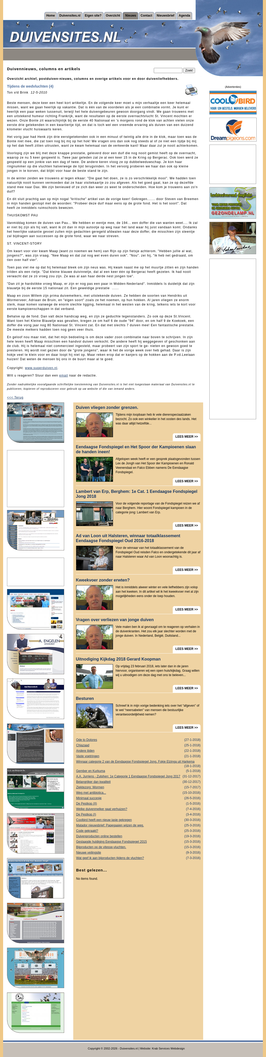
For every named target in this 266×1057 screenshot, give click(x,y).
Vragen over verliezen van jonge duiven (115, 620)
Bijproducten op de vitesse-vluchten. (138, 847)
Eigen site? (93, 15)
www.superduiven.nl (41, 368)
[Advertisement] (36, 479)
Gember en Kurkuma (138, 771)
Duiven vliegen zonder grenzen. (107, 407)
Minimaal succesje (138, 798)
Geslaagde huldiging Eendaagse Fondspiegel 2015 (138, 842)
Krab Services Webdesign (168, 1048)
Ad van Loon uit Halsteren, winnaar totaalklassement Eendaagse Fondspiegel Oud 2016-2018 (128, 538)
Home (50, 15)
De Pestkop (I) (138, 814)
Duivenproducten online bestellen (138, 836)
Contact (146, 15)
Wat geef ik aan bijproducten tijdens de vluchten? (138, 858)
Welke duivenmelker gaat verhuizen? (138, 809)
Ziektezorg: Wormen (138, 787)
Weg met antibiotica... (138, 793)
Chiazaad (138, 745)
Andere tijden (138, 751)
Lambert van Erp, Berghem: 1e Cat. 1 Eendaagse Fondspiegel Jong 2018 (136, 494)
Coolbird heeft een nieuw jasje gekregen (138, 820)
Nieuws (130, 15)
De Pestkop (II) (138, 803)
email (63, 375)
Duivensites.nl (69, 15)
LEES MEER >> (186, 436)
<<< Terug (15, 397)
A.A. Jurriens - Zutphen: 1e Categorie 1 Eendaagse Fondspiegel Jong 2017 (138, 776)
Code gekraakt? (138, 831)
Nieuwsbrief (165, 15)
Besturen (85, 698)
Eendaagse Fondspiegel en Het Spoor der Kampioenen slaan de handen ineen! (136, 449)
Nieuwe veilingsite (138, 852)
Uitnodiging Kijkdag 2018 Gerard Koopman (118, 659)
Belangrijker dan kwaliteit (138, 782)
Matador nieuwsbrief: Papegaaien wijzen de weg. (138, 825)
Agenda (184, 15)
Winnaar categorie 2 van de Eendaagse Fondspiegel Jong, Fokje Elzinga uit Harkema (138, 762)
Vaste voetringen (138, 756)
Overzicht (113, 15)
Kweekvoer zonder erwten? (103, 580)
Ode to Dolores (138, 740)
